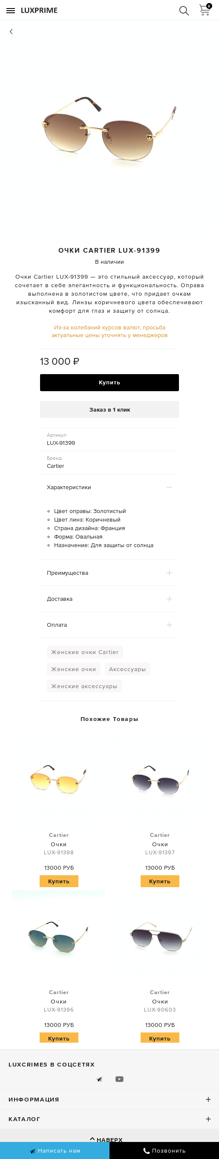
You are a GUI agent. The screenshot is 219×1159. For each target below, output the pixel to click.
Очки (59, 844)
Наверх (110, 1139)
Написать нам (55, 1151)
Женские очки (73, 669)
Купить (110, 382)
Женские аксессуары (84, 686)
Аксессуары (127, 669)
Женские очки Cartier (85, 652)
